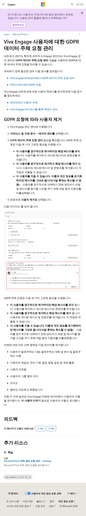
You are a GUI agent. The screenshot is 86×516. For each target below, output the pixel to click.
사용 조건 (40, 506)
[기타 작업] (79, 34)
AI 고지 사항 (13, 501)
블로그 (40, 501)
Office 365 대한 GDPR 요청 (25, 84)
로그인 (80, 4)
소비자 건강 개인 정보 (18, 506)
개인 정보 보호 (65, 501)
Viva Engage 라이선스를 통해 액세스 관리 (34, 109)
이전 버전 (28, 501)
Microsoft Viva (20, 34)
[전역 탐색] (3, 4)
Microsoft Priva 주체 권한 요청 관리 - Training (27, 460)
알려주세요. (18, 24)
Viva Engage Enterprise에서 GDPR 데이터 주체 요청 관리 (42, 78)
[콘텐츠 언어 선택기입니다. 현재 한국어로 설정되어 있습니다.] (13, 493)
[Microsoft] (43, 4)
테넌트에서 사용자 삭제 (23, 102)
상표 (51, 506)
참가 (52, 501)
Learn (6, 34)
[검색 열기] (72, 4)
